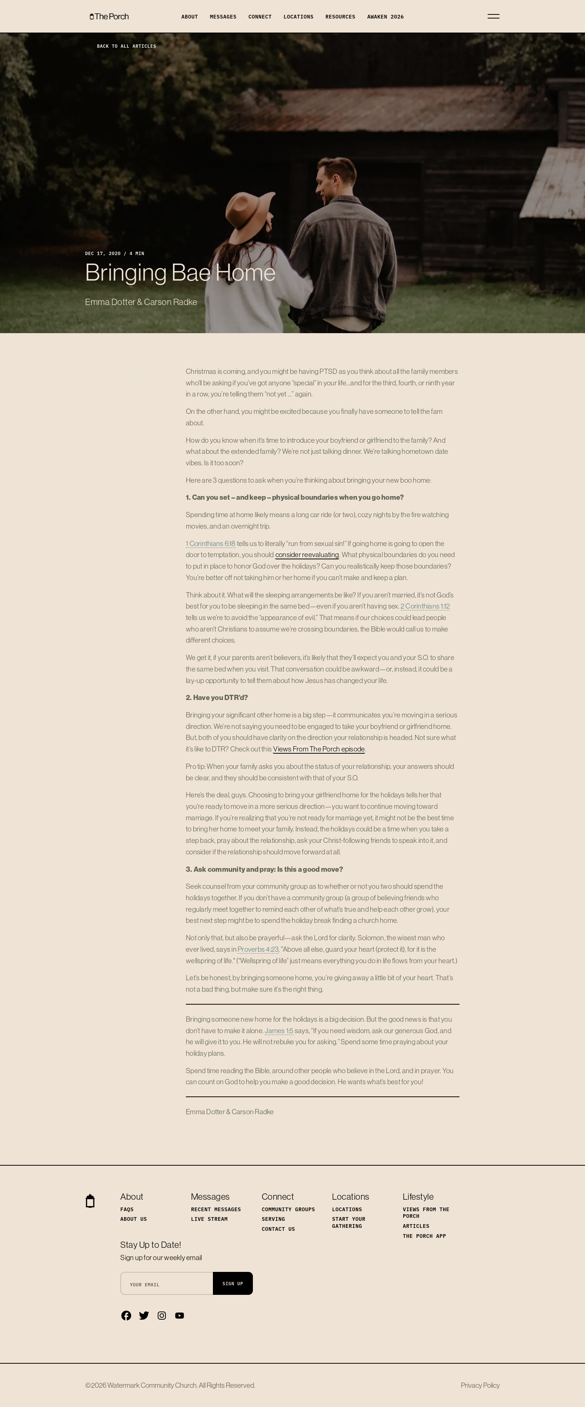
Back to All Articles (120, 46)
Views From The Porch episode (319, 749)
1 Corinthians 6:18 (211, 543)
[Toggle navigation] (493, 16)
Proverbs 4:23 (258, 949)
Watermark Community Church (152, 1385)
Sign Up (233, 1283)
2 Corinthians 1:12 (425, 606)
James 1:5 (279, 1030)
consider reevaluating (307, 554)
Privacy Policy (480, 1385)
